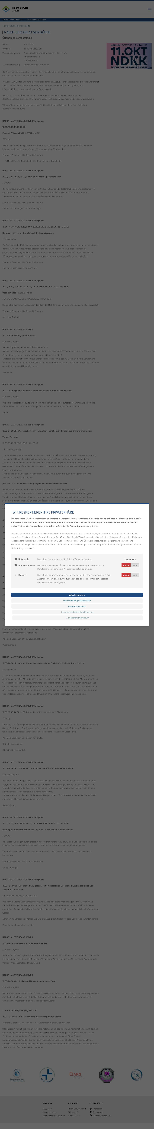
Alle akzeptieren (77, 595)
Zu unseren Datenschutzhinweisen (77, 612)
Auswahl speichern (77, 606)
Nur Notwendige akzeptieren (77, 600)
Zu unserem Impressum (77, 617)
